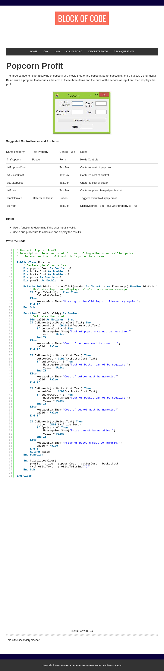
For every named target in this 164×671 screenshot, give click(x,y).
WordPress (108, 665)
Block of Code (82, 18)
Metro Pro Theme (69, 665)
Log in (118, 665)
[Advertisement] (56, 34)
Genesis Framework (91, 665)
